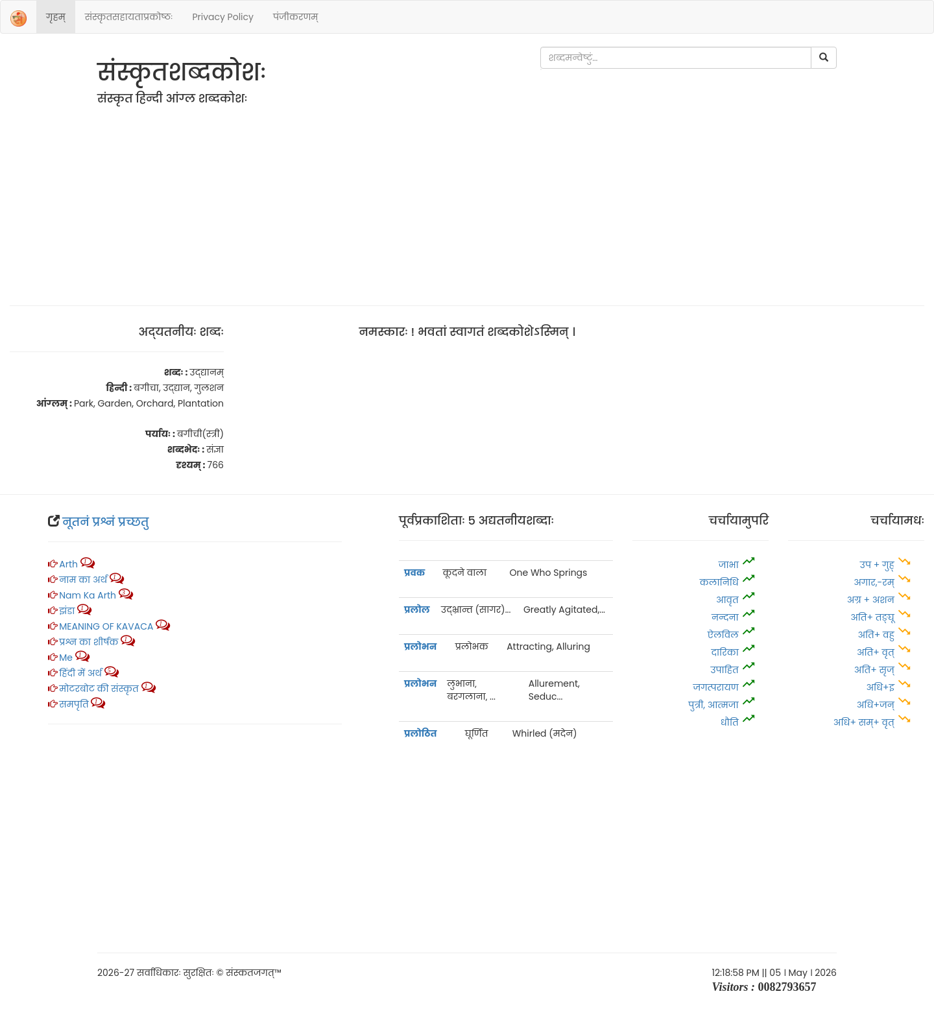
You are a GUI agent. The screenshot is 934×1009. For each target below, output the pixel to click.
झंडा (68, 610)
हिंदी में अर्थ (80, 673)
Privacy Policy (223, 16)
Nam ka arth (87, 595)
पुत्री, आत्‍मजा (713, 704)
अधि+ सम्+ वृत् (863, 722)
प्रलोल (417, 609)
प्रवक (414, 572)
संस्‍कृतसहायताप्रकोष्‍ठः (129, 16)
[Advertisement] (467, 201)
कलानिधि (720, 582)
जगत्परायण (715, 687)
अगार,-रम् (875, 582)
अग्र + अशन (872, 599)
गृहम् (56, 16)
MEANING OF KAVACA (106, 626)
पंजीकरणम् (295, 16)
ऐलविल (723, 634)
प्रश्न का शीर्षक (88, 641)
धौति (730, 722)
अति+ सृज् (874, 669)
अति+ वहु (875, 634)
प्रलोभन (420, 646)
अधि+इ (881, 687)
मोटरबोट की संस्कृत (100, 688)
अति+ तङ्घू (872, 617)
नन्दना (725, 617)
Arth (68, 564)
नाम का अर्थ (83, 579)
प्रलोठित (420, 733)
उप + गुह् (877, 564)
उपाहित (724, 669)
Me (66, 657)
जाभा (729, 564)
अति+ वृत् (877, 652)
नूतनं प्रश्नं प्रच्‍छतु (105, 522)
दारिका (724, 652)
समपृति (73, 704)
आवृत (727, 599)
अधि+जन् (875, 704)
